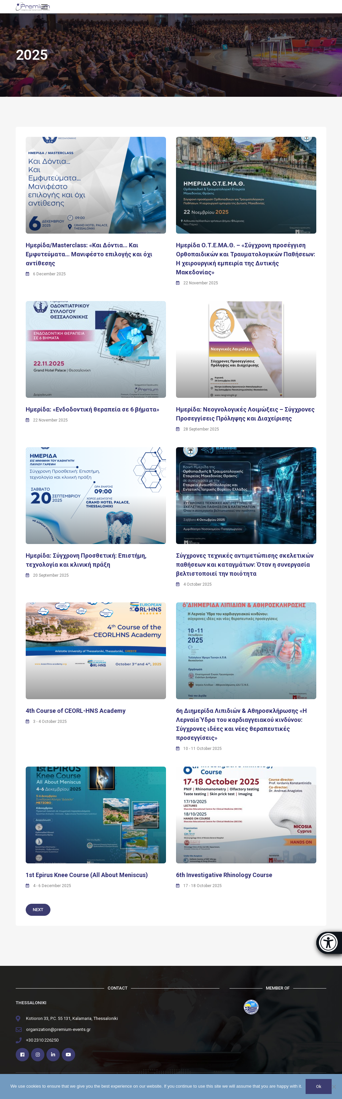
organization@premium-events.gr (58, 1029)
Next (38, 909)
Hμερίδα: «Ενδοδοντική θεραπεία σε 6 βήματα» (92, 409)
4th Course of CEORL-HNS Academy (76, 710)
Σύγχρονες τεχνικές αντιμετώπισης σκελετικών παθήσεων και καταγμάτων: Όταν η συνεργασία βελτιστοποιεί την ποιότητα (245, 564)
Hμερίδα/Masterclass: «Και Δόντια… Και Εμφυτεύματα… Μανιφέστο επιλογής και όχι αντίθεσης (89, 254)
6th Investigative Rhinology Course (224, 874)
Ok (318, 1086)
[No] (333, 1086)
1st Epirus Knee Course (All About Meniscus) (87, 874)
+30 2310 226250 (42, 1040)
